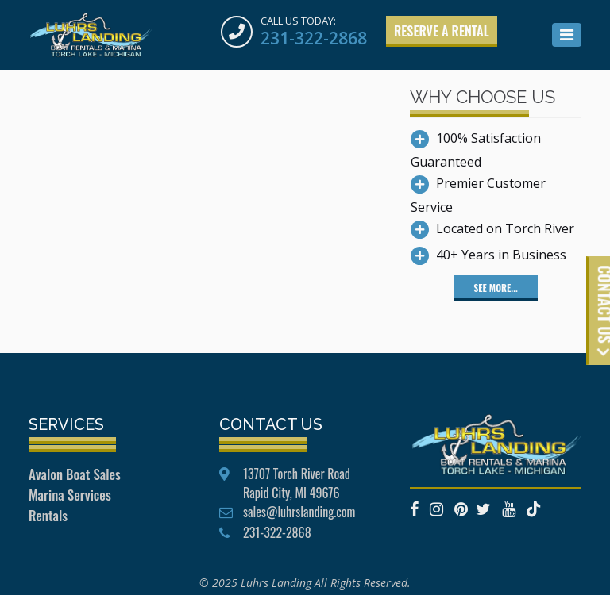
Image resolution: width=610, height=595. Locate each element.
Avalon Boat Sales (75, 474)
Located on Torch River (505, 228)
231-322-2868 (314, 38)
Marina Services (70, 495)
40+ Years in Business (501, 254)
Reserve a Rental (441, 30)
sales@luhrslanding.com (299, 511)
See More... (495, 287)
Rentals (48, 515)
